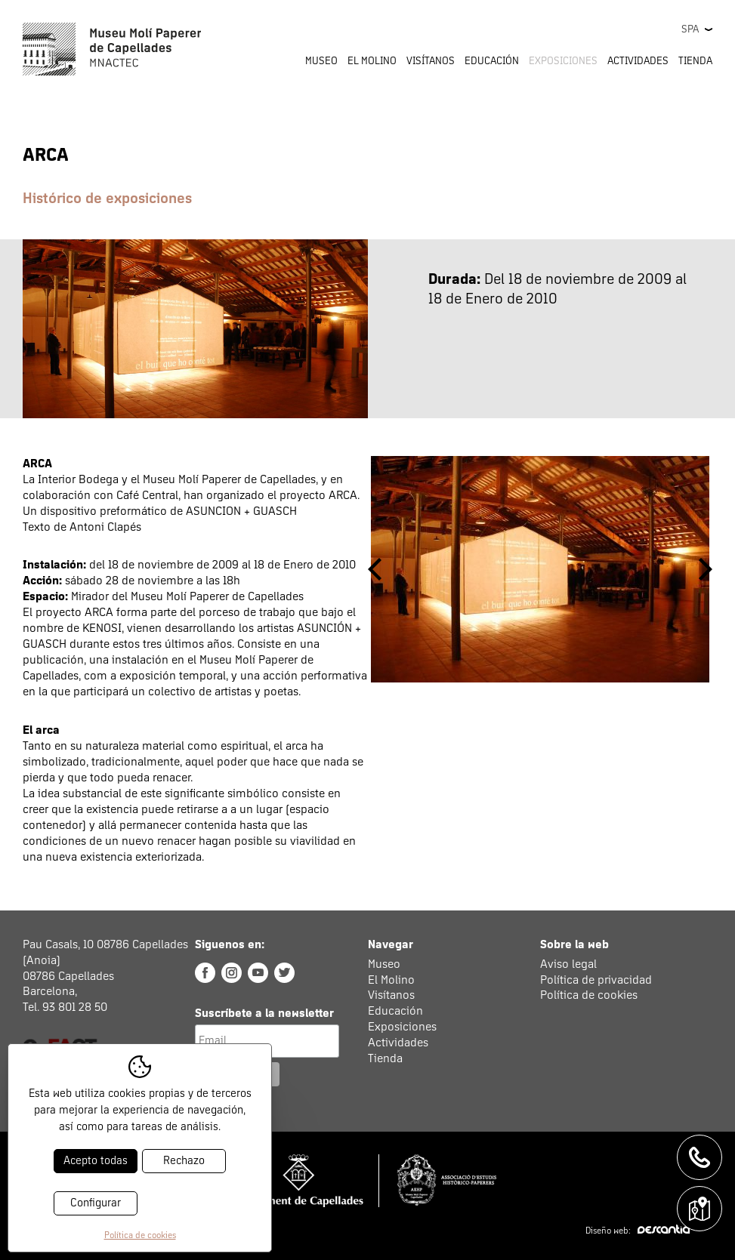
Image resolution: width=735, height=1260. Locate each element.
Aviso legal (568, 964)
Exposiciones (563, 61)
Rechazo (184, 1160)
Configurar (95, 1203)
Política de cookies (589, 995)
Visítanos (391, 995)
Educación (395, 1011)
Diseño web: (637, 1231)
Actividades (398, 1043)
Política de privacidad (596, 980)
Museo (384, 964)
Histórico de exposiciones (107, 198)
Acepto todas (95, 1160)
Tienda (695, 61)
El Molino (391, 980)
